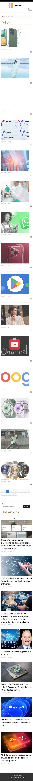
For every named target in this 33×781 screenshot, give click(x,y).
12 (6, 494)
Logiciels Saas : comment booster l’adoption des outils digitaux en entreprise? (16, 581)
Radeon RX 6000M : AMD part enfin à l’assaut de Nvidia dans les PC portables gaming (16, 687)
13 (9, 494)
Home (3, 16)
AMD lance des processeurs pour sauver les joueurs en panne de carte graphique (16, 758)
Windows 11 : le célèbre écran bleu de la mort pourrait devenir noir (15, 722)
